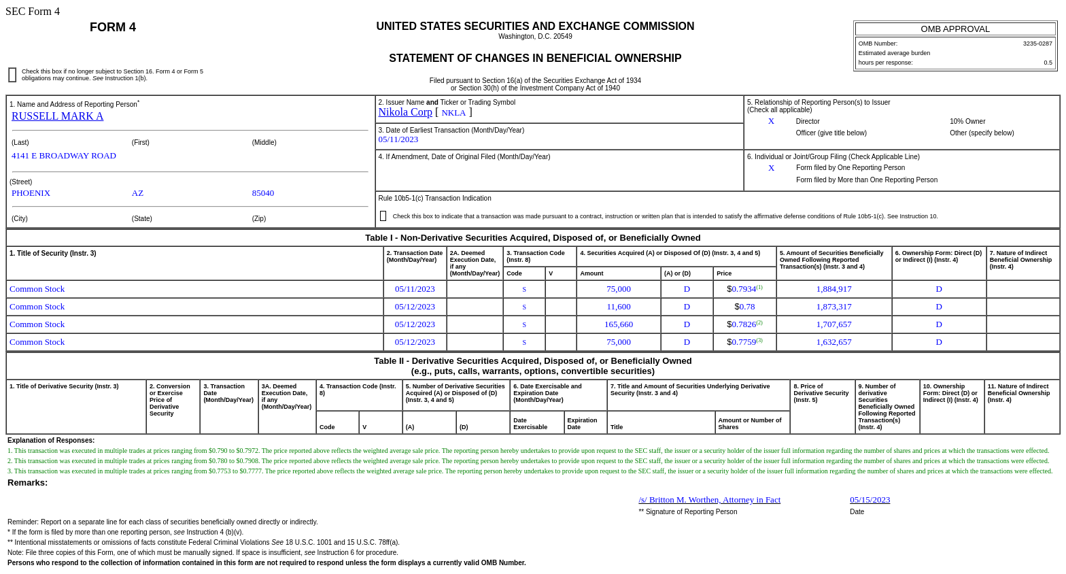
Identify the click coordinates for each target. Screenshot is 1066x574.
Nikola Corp (406, 112)
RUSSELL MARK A (57, 116)
